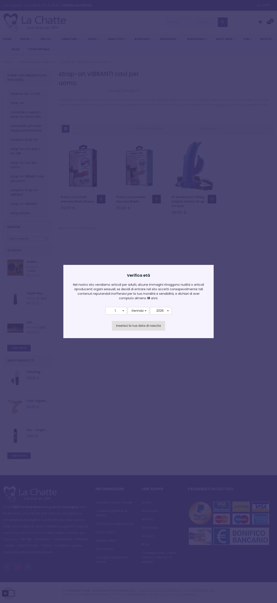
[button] (116, 311)
